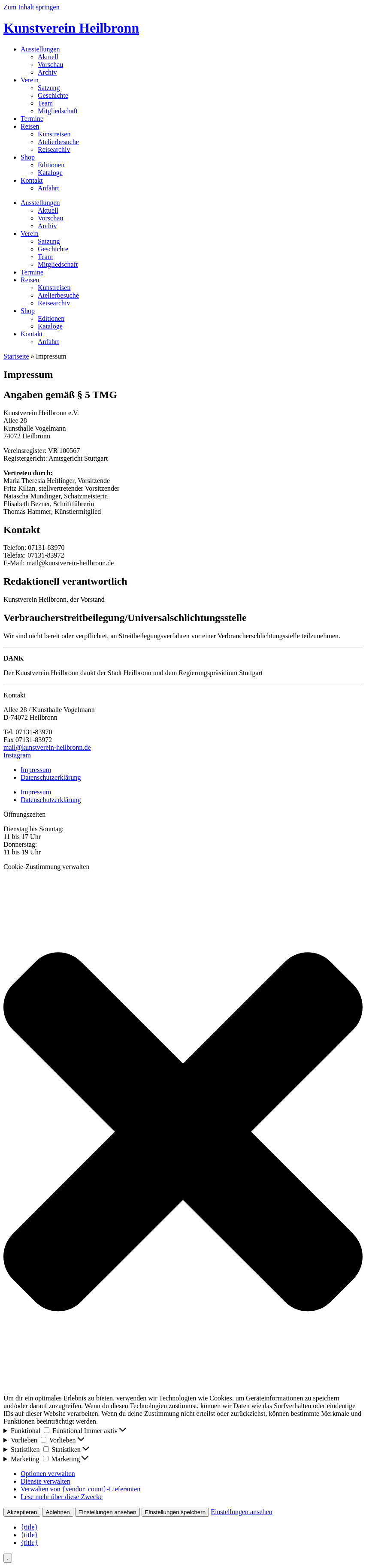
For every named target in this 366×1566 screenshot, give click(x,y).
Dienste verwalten (45, 1481)
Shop (28, 157)
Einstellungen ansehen (107, 1512)
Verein (30, 80)
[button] (183, 1132)
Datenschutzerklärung (51, 777)
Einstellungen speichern (175, 1512)
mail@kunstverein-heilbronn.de (47, 747)
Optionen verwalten (48, 1473)
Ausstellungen (40, 49)
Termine (32, 118)
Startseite (16, 356)
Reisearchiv (54, 149)
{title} (29, 1527)
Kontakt (32, 180)
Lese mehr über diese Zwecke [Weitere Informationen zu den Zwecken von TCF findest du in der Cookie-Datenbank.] (62, 1496)
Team (45, 103)
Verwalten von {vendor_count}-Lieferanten (80, 1489)
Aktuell (48, 56)
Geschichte (53, 95)
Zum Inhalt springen (31, 7)
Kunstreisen (54, 134)
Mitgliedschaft (58, 111)
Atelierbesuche (58, 141)
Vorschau (50, 64)
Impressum (36, 769)
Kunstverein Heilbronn (71, 28)
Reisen (30, 126)
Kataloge (50, 172)
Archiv (47, 72)
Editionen (51, 165)
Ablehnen (57, 1512)
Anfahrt (48, 188)
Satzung (49, 87)
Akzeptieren (22, 1512)
